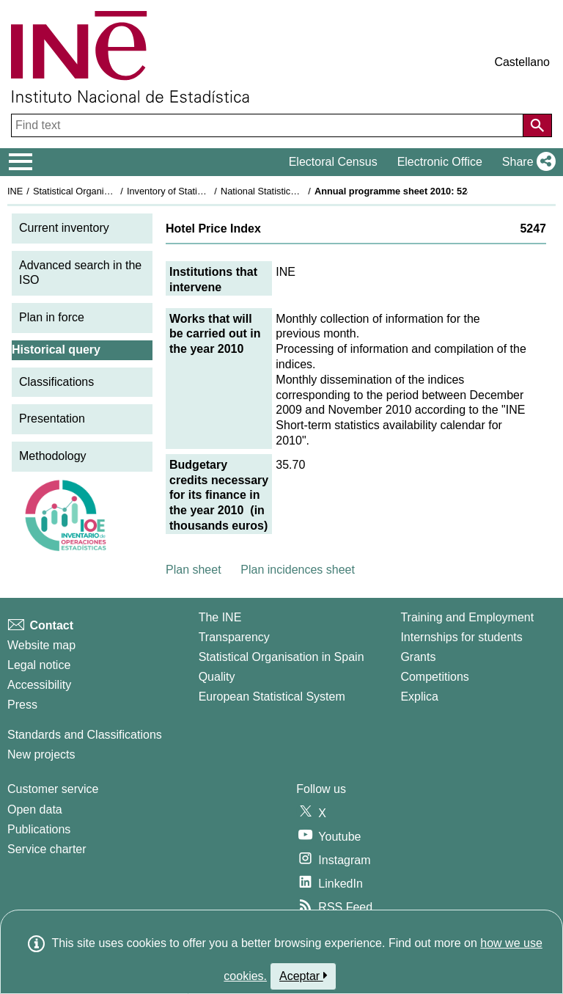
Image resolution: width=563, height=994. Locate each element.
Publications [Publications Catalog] (38, 829)
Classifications (56, 382)
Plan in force (51, 317)
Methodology (53, 456)
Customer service (52, 789)
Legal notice (38, 665)
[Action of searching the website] (537, 125)
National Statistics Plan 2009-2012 (292, 191)
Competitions (434, 676)
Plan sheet (193, 569)
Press (22, 704)
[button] (526, 162)
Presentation (52, 418)
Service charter (47, 849)
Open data (34, 809)
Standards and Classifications (84, 734)
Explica (419, 696)
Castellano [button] (522, 62)
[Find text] (268, 125)
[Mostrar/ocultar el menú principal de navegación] (20, 162)
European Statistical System (272, 696)
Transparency (234, 637)
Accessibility (39, 685)
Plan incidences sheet (297, 569)
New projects (41, 754)
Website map (41, 645)
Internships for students (461, 637)
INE (15, 191)
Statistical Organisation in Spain (99, 191)
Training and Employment (467, 617)
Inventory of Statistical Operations (197, 191)
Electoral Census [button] (333, 162)
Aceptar (303, 975)
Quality (217, 676)
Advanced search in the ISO (80, 273)
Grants (417, 657)
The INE (220, 617)
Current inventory (64, 228)
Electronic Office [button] (439, 162)
